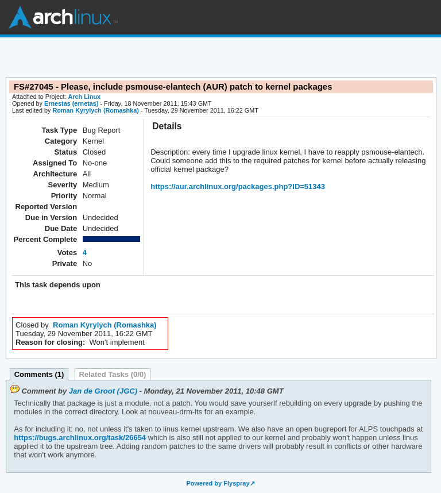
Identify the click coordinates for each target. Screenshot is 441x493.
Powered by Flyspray (217, 483)
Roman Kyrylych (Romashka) (95, 110)
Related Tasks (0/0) (112, 374)
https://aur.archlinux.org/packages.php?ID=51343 (237, 186)
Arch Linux (63, 17)
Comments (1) (39, 374)
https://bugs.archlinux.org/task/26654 (80, 437)
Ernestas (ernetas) (71, 103)
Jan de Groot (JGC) (103, 391)
